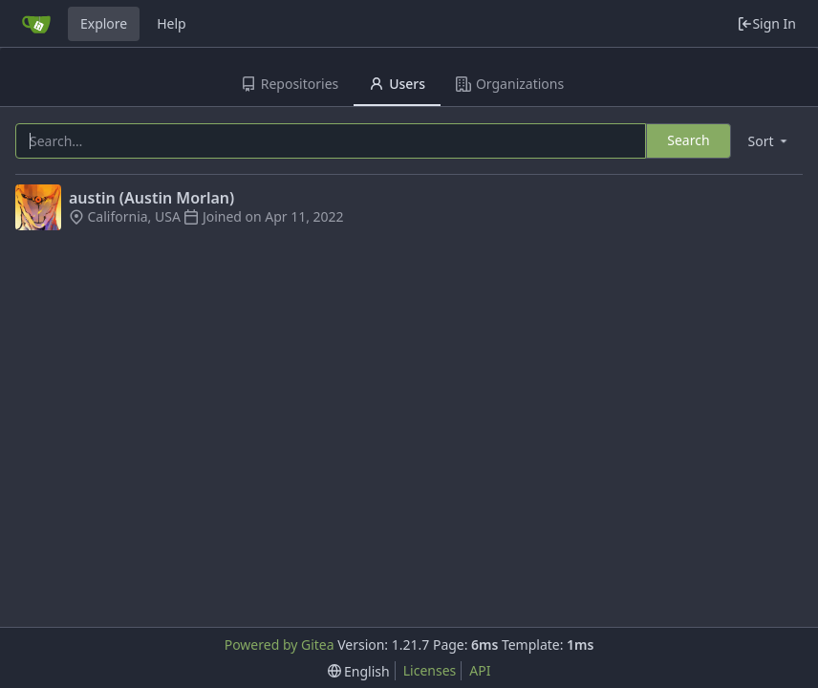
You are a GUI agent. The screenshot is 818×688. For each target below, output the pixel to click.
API (479, 670)
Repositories (289, 84)
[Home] (36, 24)
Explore (103, 23)
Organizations (510, 84)
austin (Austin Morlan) (151, 197)
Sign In (766, 23)
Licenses (430, 670)
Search (688, 140)
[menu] (769, 141)
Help (171, 23)
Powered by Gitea (279, 644)
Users (397, 84)
